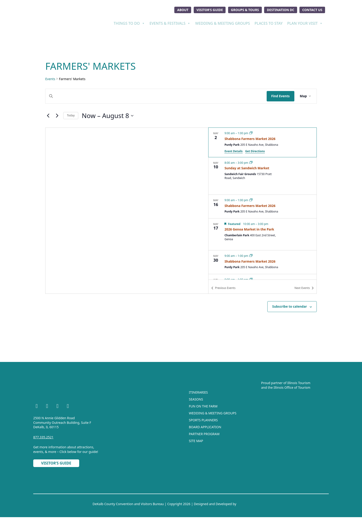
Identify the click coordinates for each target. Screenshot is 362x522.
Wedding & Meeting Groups (222, 23)
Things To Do (129, 23)
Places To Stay (269, 23)
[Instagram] (47, 406)
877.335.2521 (43, 437)
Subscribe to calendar (289, 306)
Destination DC (280, 10)
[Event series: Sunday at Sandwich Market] (251, 163)
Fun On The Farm (203, 406)
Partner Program (204, 434)
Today (71, 115)
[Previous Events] (48, 115)
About (182, 10)
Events (50, 79)
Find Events (280, 96)
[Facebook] (36, 406)
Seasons (196, 399)
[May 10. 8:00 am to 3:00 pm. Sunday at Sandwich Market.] (262, 176)
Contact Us (312, 10)
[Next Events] (57, 115)
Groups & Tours (245, 10)
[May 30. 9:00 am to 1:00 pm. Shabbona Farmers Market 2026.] (262, 262)
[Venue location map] (126, 211)
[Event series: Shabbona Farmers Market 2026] (251, 133)
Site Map (196, 441)
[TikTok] (67, 406)
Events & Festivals (170, 23)
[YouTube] (57, 406)
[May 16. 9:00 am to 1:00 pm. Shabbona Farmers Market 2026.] (262, 206)
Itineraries (198, 392)
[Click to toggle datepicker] (107, 115)
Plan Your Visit (305, 23)
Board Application (205, 427)
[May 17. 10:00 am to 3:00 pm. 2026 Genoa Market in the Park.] (262, 234)
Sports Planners (203, 420)
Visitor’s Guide (209, 10)
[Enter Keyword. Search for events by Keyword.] (156, 96)
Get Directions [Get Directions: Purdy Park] (255, 151)
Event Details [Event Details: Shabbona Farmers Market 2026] (233, 151)
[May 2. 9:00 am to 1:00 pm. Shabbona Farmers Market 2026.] (262, 142)
